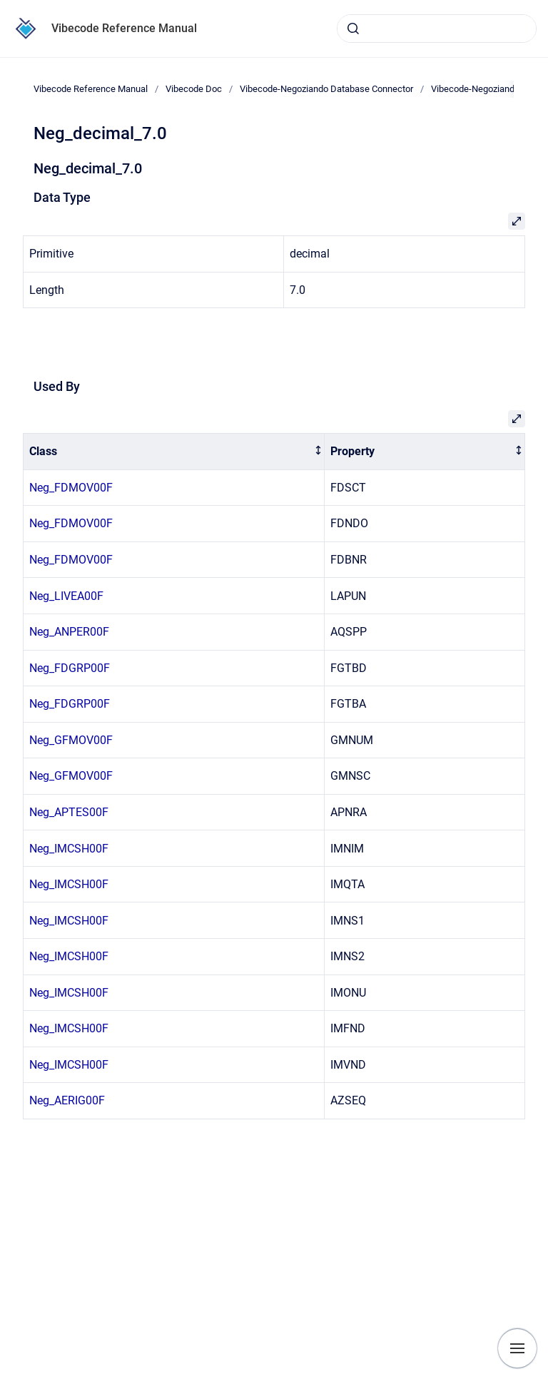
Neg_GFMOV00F (71, 740)
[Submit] (353, 28)
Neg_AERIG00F (67, 1100)
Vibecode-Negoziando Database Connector (326, 88)
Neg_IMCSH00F (68, 848)
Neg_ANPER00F (69, 631)
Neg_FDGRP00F (69, 668)
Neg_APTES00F (68, 812)
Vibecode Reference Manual (124, 28)
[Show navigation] (517, 1348)
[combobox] (437, 28)
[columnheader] (174, 452)
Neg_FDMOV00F (71, 487)
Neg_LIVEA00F (66, 596)
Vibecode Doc (194, 88)
